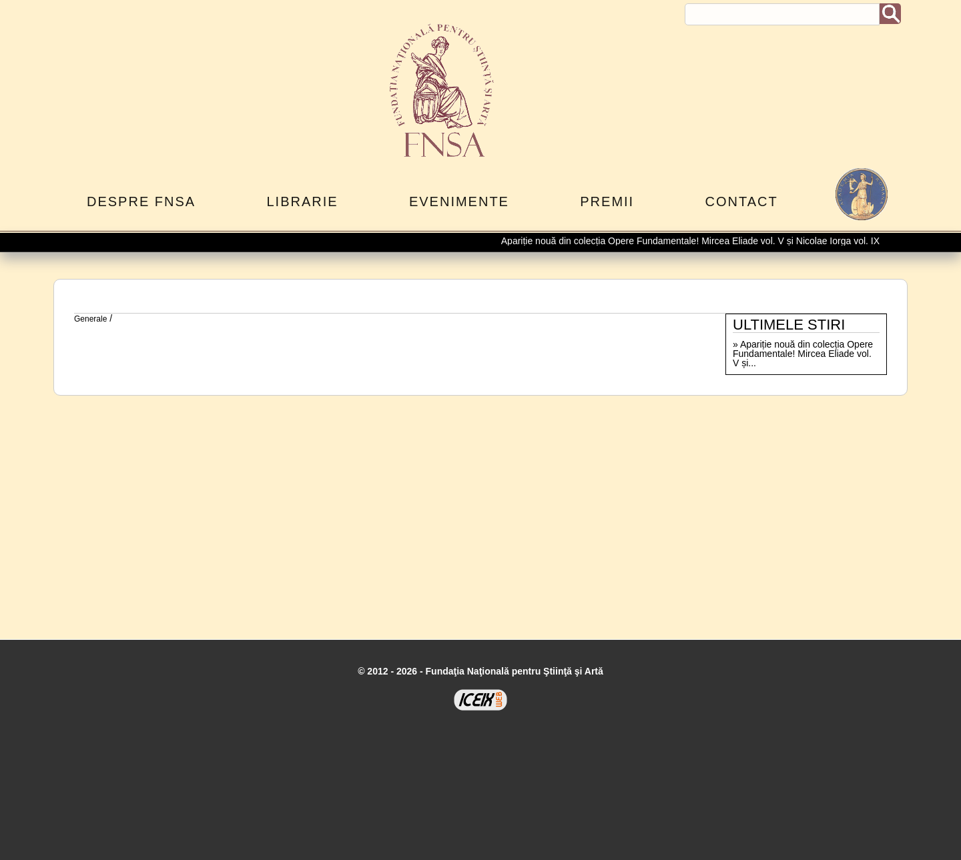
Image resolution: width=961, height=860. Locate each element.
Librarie (302, 201)
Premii (607, 201)
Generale (90, 319)
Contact (741, 201)
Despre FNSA (141, 201)
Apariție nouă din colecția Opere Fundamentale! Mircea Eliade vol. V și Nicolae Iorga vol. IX (692, 241)
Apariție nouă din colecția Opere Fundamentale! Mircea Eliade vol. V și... (803, 353)
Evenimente (459, 201)
